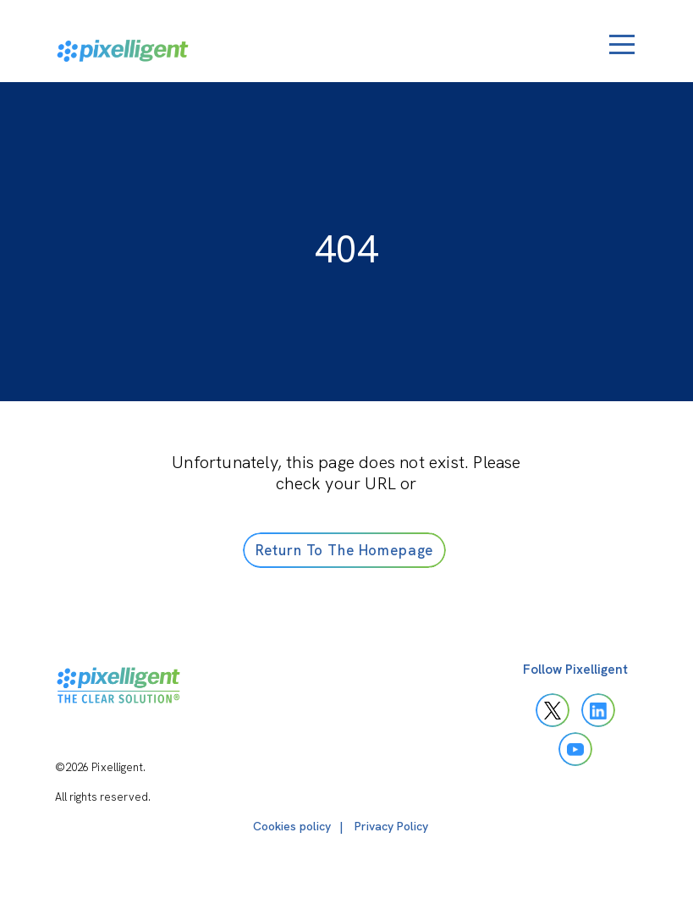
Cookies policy (292, 826)
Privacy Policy (391, 826)
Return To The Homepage (345, 550)
